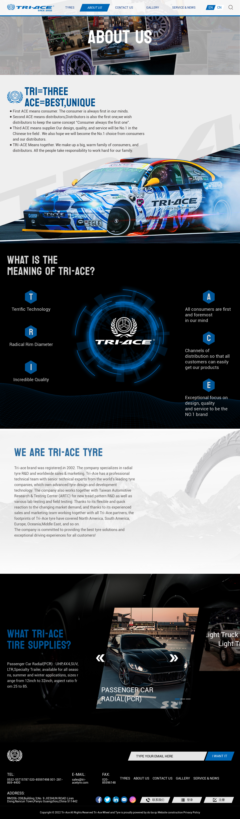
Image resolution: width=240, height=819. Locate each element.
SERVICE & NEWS (184, 7)
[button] (100, 658)
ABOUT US (95, 7)
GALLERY (152, 7)
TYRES (69, 7)
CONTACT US (124, 7)
